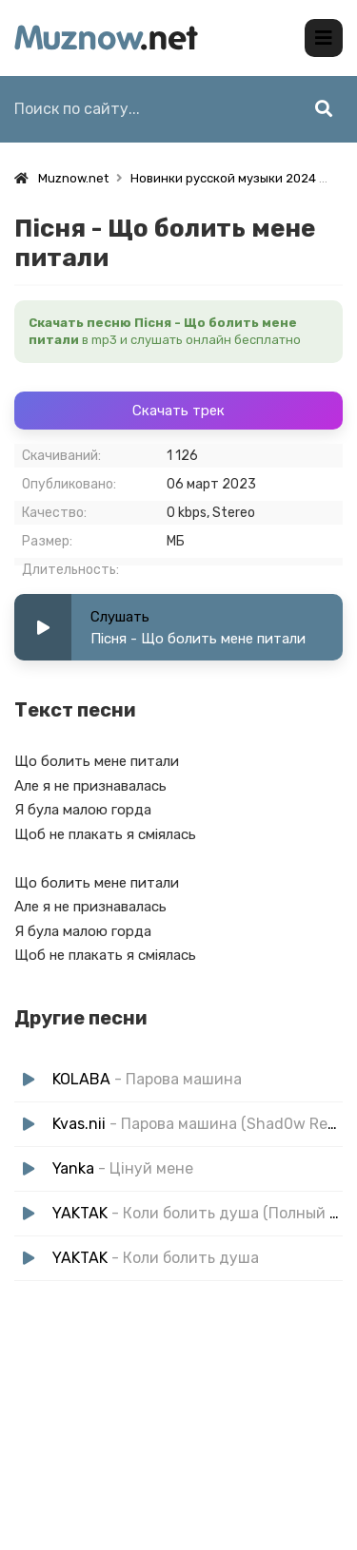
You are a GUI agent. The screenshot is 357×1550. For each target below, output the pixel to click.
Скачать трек (178, 410)
